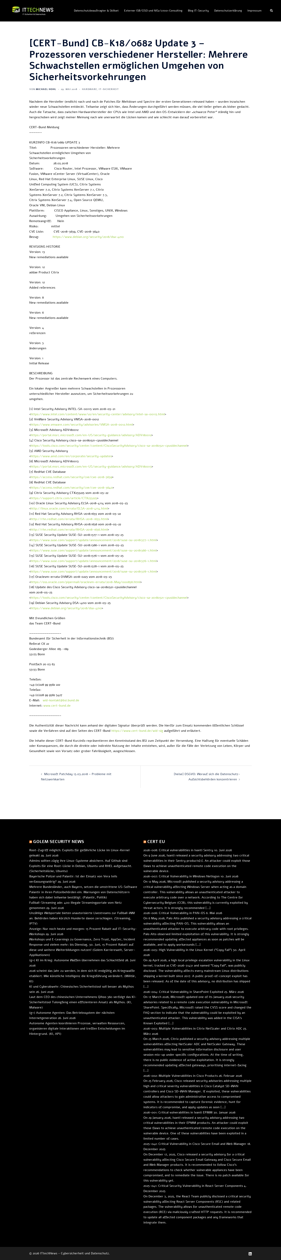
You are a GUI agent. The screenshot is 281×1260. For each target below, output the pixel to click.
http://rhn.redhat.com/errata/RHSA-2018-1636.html (69, 529)
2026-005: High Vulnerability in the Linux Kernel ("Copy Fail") (187, 950)
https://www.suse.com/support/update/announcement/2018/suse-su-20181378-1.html (94, 571)
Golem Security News (58, 842)
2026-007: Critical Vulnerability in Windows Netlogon (181, 876)
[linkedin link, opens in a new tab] (250, 1253)
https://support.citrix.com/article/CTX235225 (64, 498)
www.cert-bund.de (57, 705)
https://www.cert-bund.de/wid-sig (137, 731)
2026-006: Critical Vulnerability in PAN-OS (174, 913)
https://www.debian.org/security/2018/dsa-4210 (88, 237)
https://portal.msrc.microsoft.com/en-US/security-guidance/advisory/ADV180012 (91, 435)
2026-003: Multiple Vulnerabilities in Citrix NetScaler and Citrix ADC (192, 1028)
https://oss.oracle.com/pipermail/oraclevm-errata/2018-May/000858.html (85, 582)
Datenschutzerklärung (228, 10)
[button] (271, 10)
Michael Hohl (46, 89)
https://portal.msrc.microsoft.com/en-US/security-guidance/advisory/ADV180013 (91, 466)
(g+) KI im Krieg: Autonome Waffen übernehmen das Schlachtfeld (76, 960)
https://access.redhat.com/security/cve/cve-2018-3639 (71, 477)
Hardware (89, 89)
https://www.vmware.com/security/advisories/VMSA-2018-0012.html (82, 424)
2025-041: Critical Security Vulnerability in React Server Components (193, 1186)
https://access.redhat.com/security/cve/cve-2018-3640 (72, 488)
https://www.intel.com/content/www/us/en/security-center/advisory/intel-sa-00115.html (98, 414)
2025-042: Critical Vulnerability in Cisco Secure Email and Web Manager (194, 1144)
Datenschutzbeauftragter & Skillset (96, 10)
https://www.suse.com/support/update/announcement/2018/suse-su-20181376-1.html (94, 561)
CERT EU (156, 842)
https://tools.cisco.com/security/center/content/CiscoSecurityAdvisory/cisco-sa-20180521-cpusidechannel (109, 446)
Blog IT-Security (198, 10)
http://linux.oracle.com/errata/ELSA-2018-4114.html (69, 508)
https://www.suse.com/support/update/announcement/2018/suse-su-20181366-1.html (94, 550)
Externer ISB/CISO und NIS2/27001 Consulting (153, 10)
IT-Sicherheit (109, 89)
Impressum (254, 10)
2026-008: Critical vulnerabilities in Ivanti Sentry (178, 850)
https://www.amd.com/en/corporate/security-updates (71, 456)
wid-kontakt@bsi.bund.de (61, 700)
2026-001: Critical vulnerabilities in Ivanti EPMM (178, 1112)
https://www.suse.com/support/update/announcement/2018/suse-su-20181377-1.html (94, 540)
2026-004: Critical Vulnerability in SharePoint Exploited (183, 992)
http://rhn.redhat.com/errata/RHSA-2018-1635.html (69, 519)
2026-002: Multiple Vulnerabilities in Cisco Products (180, 1076)
